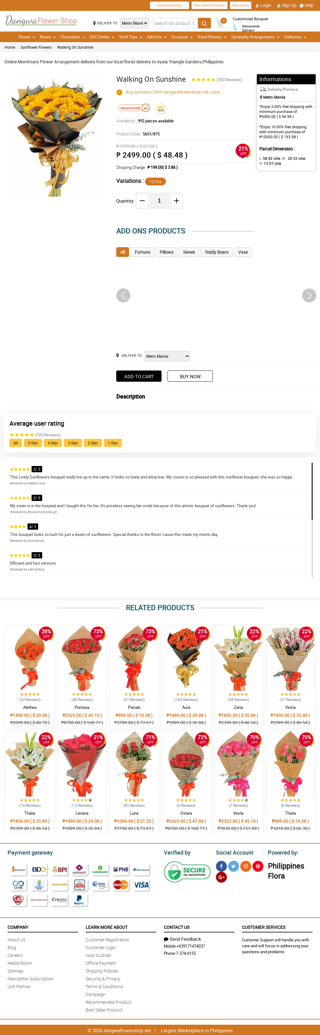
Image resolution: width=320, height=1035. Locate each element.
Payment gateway (27, 852)
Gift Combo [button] (102, 37)
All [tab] (122, 252)
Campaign (96, 993)
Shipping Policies (102, 970)
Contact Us (176, 926)
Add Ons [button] (157, 37)
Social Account (233, 852)
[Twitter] (233, 865)
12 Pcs (155, 181)
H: (269, 163)
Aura (186, 707)
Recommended (169, 5)
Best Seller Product (209, 5)
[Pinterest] (257, 865)
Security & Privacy (103, 978)
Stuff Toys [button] (130, 37)
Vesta (290, 707)
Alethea (30, 707)
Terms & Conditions (104, 985)
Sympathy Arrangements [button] (255, 37)
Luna (134, 813)
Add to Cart (139, 376)
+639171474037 (191, 945)
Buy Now (190, 376)
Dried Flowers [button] (212, 37)
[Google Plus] (221, 876)
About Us (16, 939)
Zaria (238, 707)
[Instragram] (245, 865)
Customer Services (263, 926)
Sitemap (15, 970)
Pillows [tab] (166, 252)
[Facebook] (221, 865)
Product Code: (137, 134)
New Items (240, 5)
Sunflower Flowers (36, 47)
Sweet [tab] (189, 252)
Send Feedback (182, 938)
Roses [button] (48, 37)
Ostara (186, 813)
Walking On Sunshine (75, 47)
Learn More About (107, 926)
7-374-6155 (186, 952)
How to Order (98, 954)
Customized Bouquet (250, 18)
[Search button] (204, 23)
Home (10, 47)
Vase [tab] (243, 252)
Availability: (143, 121)
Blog (12, 946)
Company (18, 926)
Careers (15, 954)
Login (263, 5)
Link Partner (19, 985)
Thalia (29, 813)
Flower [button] (26, 37)
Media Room (20, 962)
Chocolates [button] (72, 37)
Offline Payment (101, 962)
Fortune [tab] (142, 252)
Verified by (176, 852)
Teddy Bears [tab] (216, 252)
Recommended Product (108, 1001)
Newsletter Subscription (31, 978)
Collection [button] (295, 37)
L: (268, 158)
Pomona (82, 707)
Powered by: (282, 852)
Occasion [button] (182, 37)
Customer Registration (107, 939)
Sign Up (287, 5)
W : (290, 158)
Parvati (134, 707)
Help (306, 5)
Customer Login (101, 946)
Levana (82, 813)
